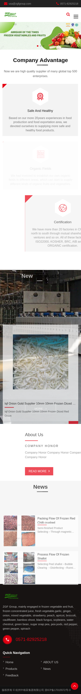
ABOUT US (50, 662)
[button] (37, 46)
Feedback (12, 675)
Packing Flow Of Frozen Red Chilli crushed (56, 531)
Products (11, 668)
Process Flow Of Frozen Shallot (53, 567)
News (47, 668)
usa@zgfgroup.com (20, 3)
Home (9, 662)
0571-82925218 (69, 3)
